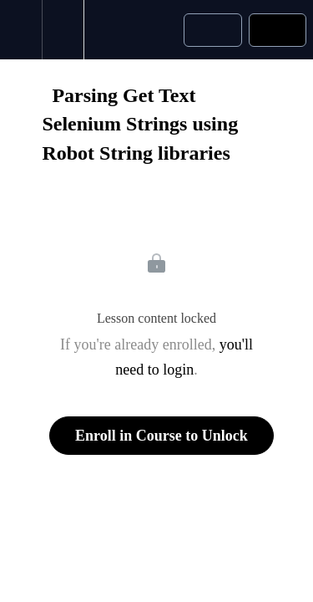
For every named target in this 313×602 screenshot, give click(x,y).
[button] (21, 29)
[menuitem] (62, 29)
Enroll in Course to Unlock (161, 435)
